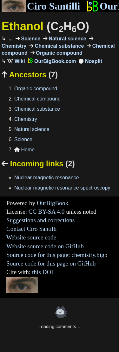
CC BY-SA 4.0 (47, 211)
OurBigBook (52, 203)
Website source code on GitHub (45, 246)
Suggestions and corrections (40, 220)
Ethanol (45, 26)
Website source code (31, 237)
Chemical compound (37, 98)
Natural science (66, 38)
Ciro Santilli (41, 6)
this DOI (42, 272)
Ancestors (30, 74)
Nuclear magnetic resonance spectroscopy (62, 187)
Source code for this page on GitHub (51, 263)
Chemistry (25, 119)
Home (24, 149)
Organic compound (59, 53)
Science (30, 38)
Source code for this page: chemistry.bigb (56, 255)
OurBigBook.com (52, 61)
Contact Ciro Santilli (31, 228)
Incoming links (38, 163)
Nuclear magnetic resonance (46, 177)
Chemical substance (58, 46)
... (10, 38)
